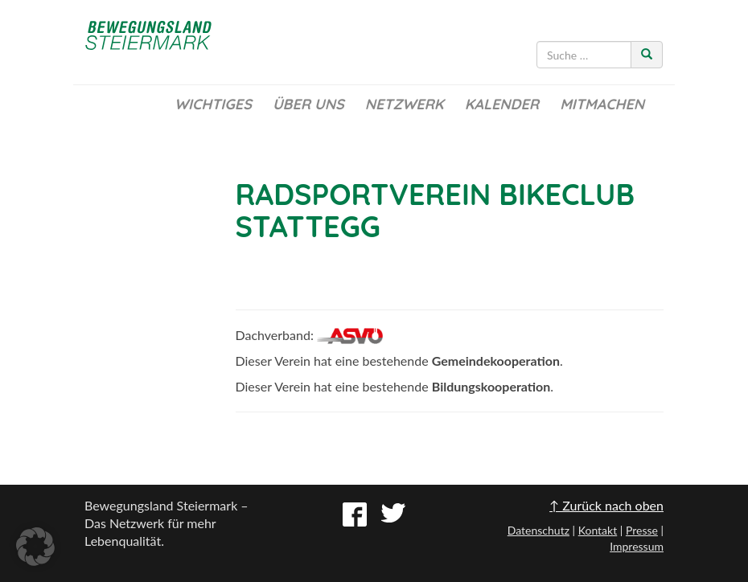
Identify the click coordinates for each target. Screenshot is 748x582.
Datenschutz (538, 530)
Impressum (637, 546)
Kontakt (598, 530)
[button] (35, 546)
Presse (642, 530)
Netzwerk (404, 104)
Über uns (308, 104)
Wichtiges (213, 104)
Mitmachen (602, 104)
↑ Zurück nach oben (606, 505)
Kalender (502, 104)
